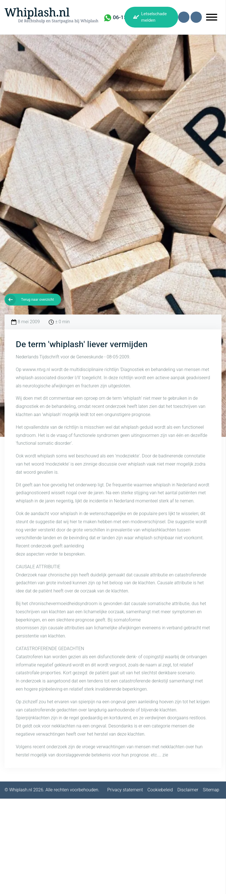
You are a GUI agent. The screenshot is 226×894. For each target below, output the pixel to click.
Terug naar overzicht (37, 299)
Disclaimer (187, 790)
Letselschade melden (154, 17)
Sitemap (211, 790)
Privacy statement (125, 790)
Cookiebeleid (160, 790)
